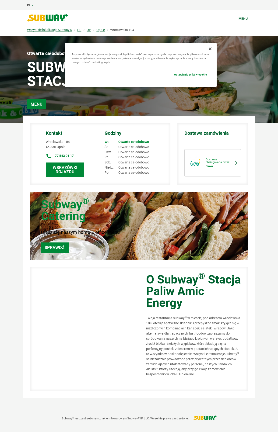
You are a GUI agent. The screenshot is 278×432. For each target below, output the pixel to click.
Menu (243, 19)
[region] (141, 65)
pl (29, 5)
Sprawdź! (55, 247)
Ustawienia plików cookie (190, 74)
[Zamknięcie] (210, 49)
